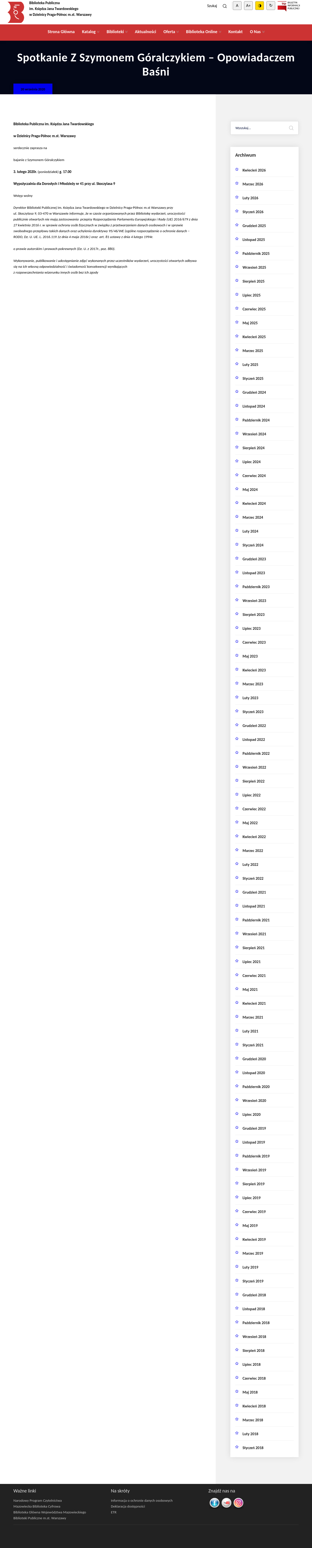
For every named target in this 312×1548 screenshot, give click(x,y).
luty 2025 (250, 364)
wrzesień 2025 (254, 267)
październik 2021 (256, 920)
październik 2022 (256, 753)
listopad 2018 (254, 1309)
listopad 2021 (254, 906)
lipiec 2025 (252, 295)
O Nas (255, 31)
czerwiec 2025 (254, 309)
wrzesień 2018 (254, 1336)
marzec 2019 (253, 1253)
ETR (114, 1512)
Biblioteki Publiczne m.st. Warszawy (39, 1518)
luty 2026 (250, 198)
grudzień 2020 (254, 1059)
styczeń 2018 (253, 1447)
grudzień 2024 (254, 392)
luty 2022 (250, 864)
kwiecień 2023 (254, 670)
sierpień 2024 (253, 448)
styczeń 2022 (253, 878)
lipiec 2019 (252, 1197)
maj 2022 (250, 823)
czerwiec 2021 (254, 975)
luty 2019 (250, 1267)
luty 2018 (250, 1434)
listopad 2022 (254, 739)
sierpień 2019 (253, 1184)
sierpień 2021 (253, 948)
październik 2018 (256, 1322)
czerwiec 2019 (254, 1211)
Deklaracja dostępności (128, 1506)
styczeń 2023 (253, 711)
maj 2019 (250, 1225)
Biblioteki (115, 31)
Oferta (169, 31)
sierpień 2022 (253, 781)
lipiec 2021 (252, 961)
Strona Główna (61, 31)
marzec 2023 (253, 684)
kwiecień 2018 (254, 1406)
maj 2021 (250, 989)
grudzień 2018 (254, 1295)
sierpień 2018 (253, 1350)
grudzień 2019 (254, 1128)
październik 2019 (256, 1156)
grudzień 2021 (254, 892)
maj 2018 (250, 1392)
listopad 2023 (254, 573)
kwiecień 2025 (254, 336)
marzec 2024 (253, 517)
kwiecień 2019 (254, 1239)
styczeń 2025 (253, 378)
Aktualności (145, 31)
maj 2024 (250, 489)
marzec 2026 (253, 184)
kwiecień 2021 (254, 1003)
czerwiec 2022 (254, 809)
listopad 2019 (254, 1142)
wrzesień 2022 (254, 767)
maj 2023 (250, 656)
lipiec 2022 (252, 795)
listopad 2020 (254, 1072)
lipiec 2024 (252, 461)
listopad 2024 (254, 406)
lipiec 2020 (252, 1114)
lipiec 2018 (252, 1364)
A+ (248, 5)
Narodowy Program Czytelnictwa (37, 1500)
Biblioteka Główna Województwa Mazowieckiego (49, 1512)
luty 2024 (250, 531)
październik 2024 (256, 420)
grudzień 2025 (254, 225)
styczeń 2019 (253, 1281)
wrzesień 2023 (254, 600)
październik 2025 (256, 253)
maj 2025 (250, 323)
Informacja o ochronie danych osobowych (142, 1500)
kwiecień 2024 (254, 503)
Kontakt (235, 31)
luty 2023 (250, 698)
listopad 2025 (254, 239)
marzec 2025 (253, 350)
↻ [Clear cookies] (271, 5)
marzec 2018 (253, 1420)
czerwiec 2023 (254, 642)
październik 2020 (256, 1086)
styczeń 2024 (253, 545)
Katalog (89, 31)
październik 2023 (256, 586)
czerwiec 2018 (254, 1378)
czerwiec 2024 (254, 475)
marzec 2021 (253, 1017)
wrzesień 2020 (254, 1100)
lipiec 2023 (252, 628)
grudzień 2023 (254, 559)
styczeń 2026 (253, 212)
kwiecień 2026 (254, 170)
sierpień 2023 (253, 614)
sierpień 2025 (253, 281)
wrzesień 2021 (254, 934)
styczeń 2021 (253, 1045)
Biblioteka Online (201, 31)
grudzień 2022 (254, 725)
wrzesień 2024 (254, 434)
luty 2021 (250, 1031)
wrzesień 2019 (254, 1170)
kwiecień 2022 (254, 836)
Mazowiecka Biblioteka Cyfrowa (36, 1506)
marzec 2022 (253, 850)
